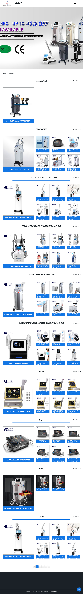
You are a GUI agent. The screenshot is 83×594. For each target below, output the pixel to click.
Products (11, 73)
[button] (75, 4)
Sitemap (55, 591)
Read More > (74, 81)
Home (4, 73)
